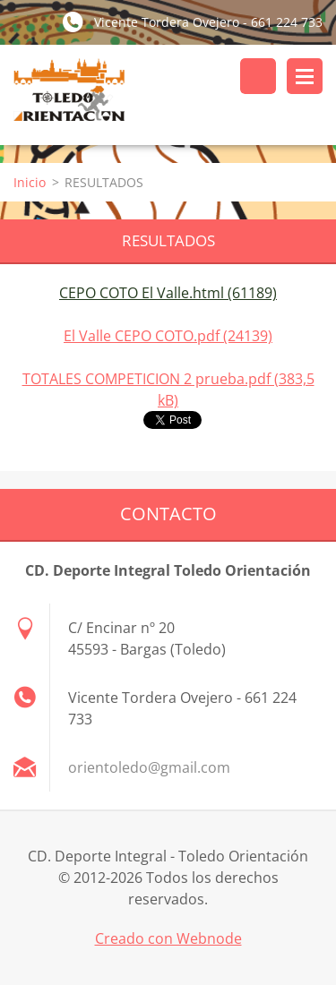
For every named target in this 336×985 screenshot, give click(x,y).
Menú (305, 76)
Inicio (29, 182)
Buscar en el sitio (258, 76)
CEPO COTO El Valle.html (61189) (168, 293)
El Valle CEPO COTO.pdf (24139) (168, 336)
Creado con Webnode (168, 938)
